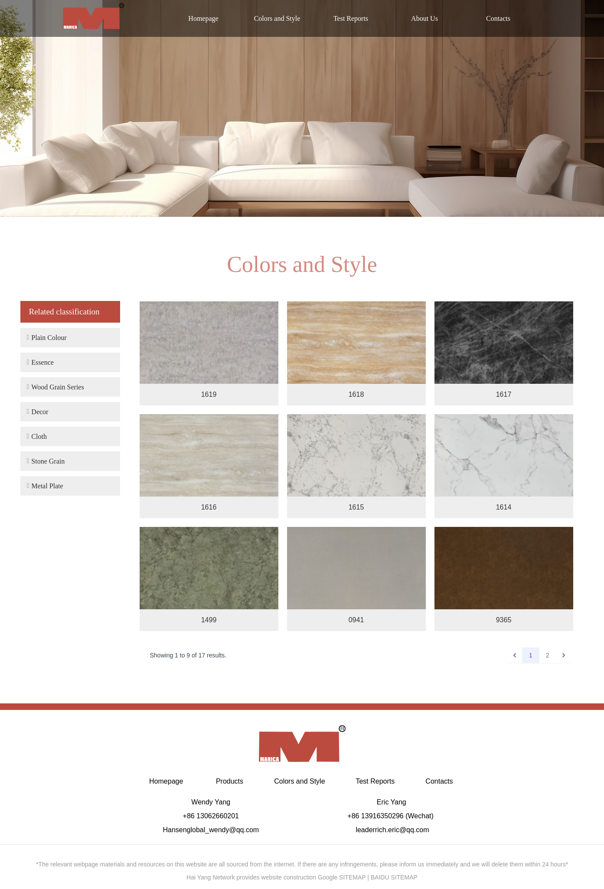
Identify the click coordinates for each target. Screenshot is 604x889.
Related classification (64, 311)
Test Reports (350, 18)
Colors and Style (277, 18)
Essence (40, 362)
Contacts (498, 18)
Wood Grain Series (55, 387)
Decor (38, 411)
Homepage (203, 18)
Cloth (37, 436)
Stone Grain (46, 461)
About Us (424, 18)
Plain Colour (47, 337)
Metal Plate (45, 486)
